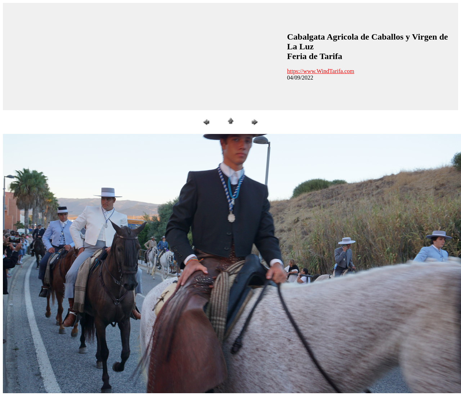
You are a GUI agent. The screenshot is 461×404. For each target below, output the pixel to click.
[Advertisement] (129, 55)
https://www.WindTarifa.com (320, 71)
